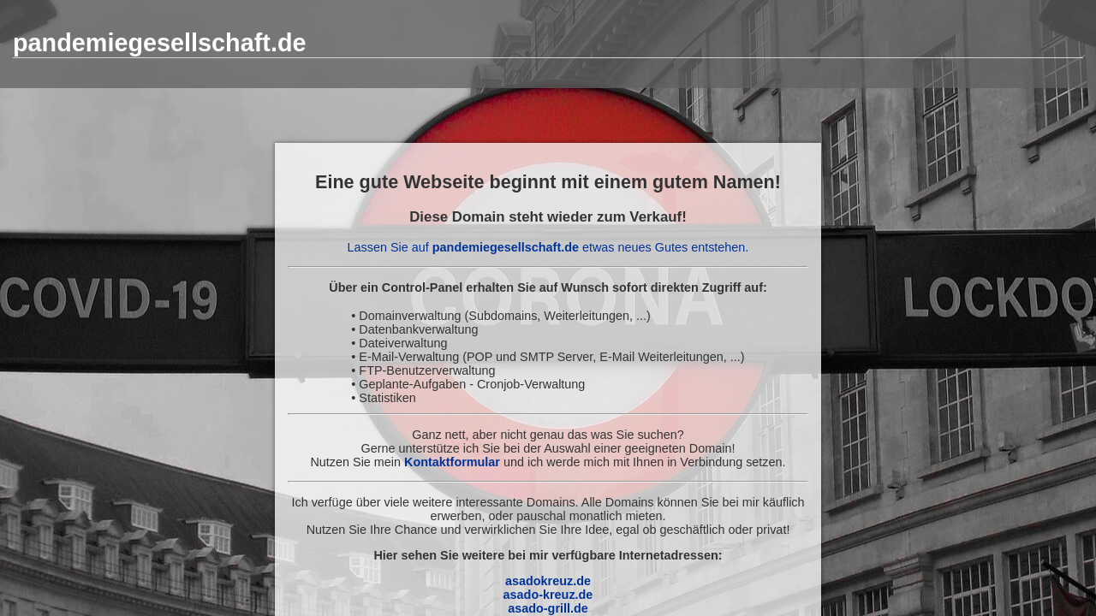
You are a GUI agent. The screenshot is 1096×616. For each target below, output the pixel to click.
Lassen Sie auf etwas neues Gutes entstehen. (548, 247)
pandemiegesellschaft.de (159, 42)
